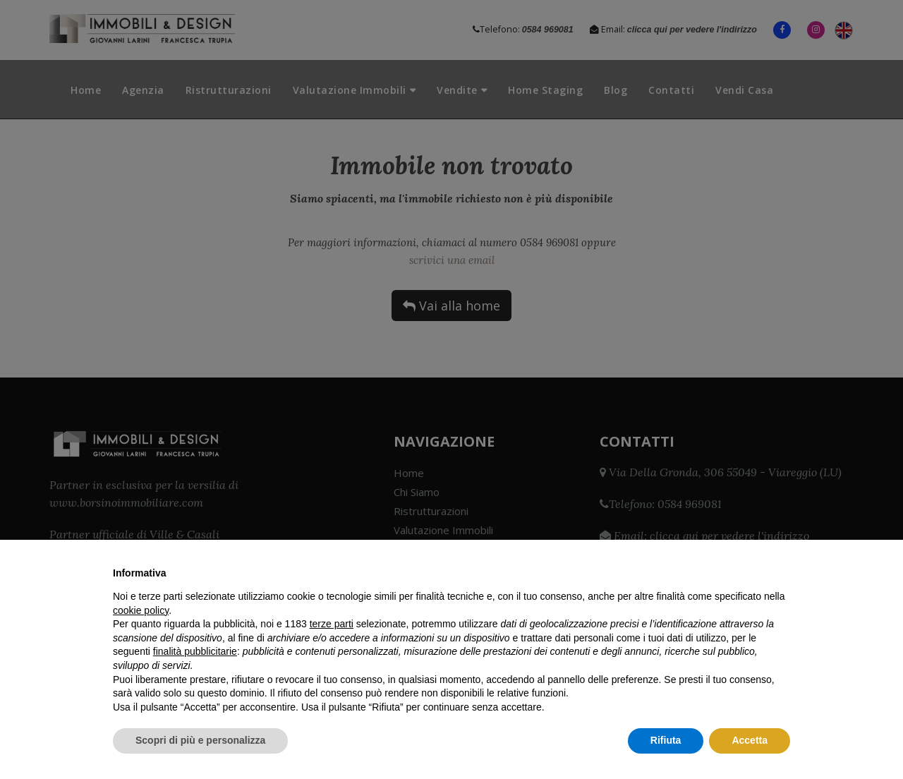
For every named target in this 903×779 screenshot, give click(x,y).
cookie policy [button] (141, 610)
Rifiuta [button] (665, 740)
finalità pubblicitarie (195, 651)
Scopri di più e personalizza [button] (200, 740)
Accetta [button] (750, 740)
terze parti (331, 623)
